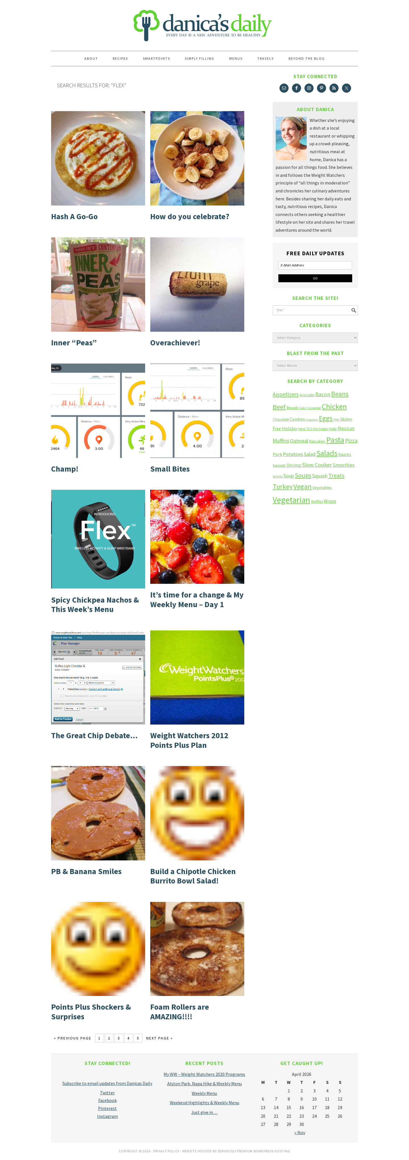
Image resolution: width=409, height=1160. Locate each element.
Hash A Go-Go (74, 216)
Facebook (107, 1100)
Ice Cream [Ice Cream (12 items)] (321, 428)
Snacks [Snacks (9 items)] (278, 476)
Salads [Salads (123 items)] (326, 453)
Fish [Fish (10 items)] (336, 419)
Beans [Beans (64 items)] (340, 394)
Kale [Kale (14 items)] (333, 428)
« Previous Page (72, 1038)
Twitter (107, 1092)
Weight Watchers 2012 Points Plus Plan (189, 740)
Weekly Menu (204, 1093)
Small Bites (170, 469)
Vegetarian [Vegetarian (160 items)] (291, 500)
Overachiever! (175, 342)
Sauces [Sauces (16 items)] (344, 454)
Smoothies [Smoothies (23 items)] (344, 465)
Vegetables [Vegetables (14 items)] (322, 487)
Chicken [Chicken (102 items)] (334, 406)
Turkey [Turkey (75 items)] (283, 486)
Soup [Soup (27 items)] (288, 475)
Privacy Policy (166, 1151)
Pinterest (107, 1108)
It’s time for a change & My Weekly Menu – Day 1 (197, 599)
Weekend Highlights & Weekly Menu (204, 1102)
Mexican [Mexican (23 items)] (346, 428)
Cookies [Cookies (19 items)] (297, 419)
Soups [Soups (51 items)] (303, 475)
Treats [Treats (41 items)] (336, 475)
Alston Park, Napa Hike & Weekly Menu (204, 1083)
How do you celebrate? (189, 216)
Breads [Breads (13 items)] (292, 407)
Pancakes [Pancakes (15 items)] (317, 441)
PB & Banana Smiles (86, 871)
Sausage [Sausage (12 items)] (279, 465)
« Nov (300, 1132)
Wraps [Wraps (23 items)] (330, 501)
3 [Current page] (119, 1038)
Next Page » (159, 1038)
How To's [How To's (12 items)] (305, 428)
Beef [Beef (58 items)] (279, 407)
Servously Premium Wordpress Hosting (254, 1151)
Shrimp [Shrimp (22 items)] (293, 465)
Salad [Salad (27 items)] (310, 454)
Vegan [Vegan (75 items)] (302, 486)
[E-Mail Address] (315, 265)
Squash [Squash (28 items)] (319, 475)
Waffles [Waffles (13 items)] (317, 501)
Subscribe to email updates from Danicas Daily (107, 1083)
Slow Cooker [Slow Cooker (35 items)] (317, 464)
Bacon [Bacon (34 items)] (322, 394)
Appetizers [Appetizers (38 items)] (286, 394)
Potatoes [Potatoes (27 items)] (293, 454)
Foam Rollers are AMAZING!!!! (179, 1012)
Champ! (64, 469)
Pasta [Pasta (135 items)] (335, 440)
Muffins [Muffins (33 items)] (281, 440)
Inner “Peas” (74, 342)
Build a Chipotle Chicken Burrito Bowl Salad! (193, 876)
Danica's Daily (204, 23)
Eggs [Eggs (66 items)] (326, 418)
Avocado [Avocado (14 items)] (306, 394)
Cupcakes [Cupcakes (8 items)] (312, 420)
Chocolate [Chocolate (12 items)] (281, 419)
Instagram (107, 1116)
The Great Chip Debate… (94, 735)
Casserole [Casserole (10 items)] (314, 408)
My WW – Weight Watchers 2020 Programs (204, 1074)
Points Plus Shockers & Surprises (91, 1012)
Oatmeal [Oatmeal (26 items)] (299, 441)
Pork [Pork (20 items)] (277, 454)
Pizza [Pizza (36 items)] (351, 440)
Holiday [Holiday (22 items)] (289, 428)
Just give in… (204, 1112)
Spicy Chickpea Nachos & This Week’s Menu (95, 605)
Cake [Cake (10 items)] (302, 408)
